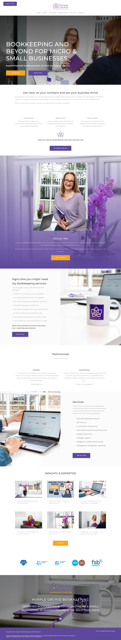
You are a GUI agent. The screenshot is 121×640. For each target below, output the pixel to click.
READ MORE (60, 543)
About (45, 12)
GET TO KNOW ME (60, 257)
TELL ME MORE (16, 73)
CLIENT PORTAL (10, 3)
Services (52, 12)
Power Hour (63, 12)
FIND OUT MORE (81, 455)
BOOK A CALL (38, 73)
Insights (73, 12)
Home (39, 12)
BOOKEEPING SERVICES (60, 148)
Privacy (98, 631)
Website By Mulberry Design (108, 631)
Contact (81, 12)
